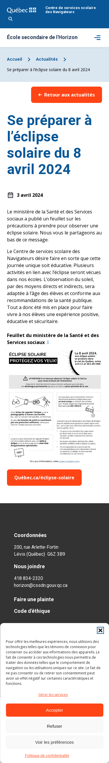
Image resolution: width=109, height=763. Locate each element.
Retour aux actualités (66, 94)
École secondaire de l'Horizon (42, 37)
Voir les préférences (54, 742)
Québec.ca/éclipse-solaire (44, 477)
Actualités (47, 59)
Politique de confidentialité (47, 755)
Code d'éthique (32, 611)
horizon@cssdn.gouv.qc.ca (40, 585)
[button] (100, 630)
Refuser (54, 726)
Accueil (14, 59)
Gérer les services (53, 694)
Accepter (54, 710)
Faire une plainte (34, 599)
